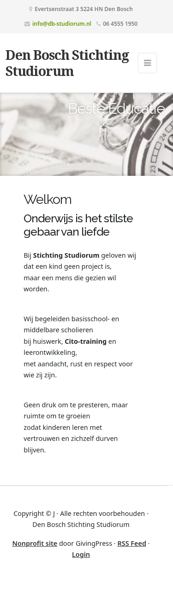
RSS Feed (131, 543)
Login (81, 554)
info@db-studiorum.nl (61, 24)
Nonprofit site (34, 543)
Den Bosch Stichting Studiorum (67, 63)
